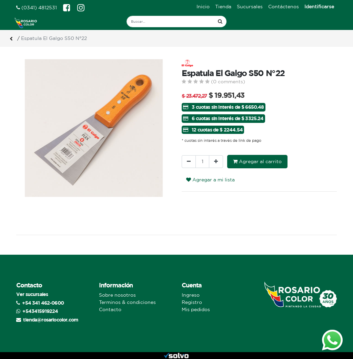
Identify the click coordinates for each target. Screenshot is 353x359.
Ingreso (191, 295)
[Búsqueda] (220, 21)
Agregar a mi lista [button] (210, 179)
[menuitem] (203, 6)
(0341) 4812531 (36, 7)
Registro (192, 302)
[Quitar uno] (189, 161)
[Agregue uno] (216, 161)
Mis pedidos (196, 309)
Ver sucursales (32, 294)
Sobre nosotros (117, 295)
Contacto (110, 309)
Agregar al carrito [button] (257, 161)
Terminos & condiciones (127, 302)
